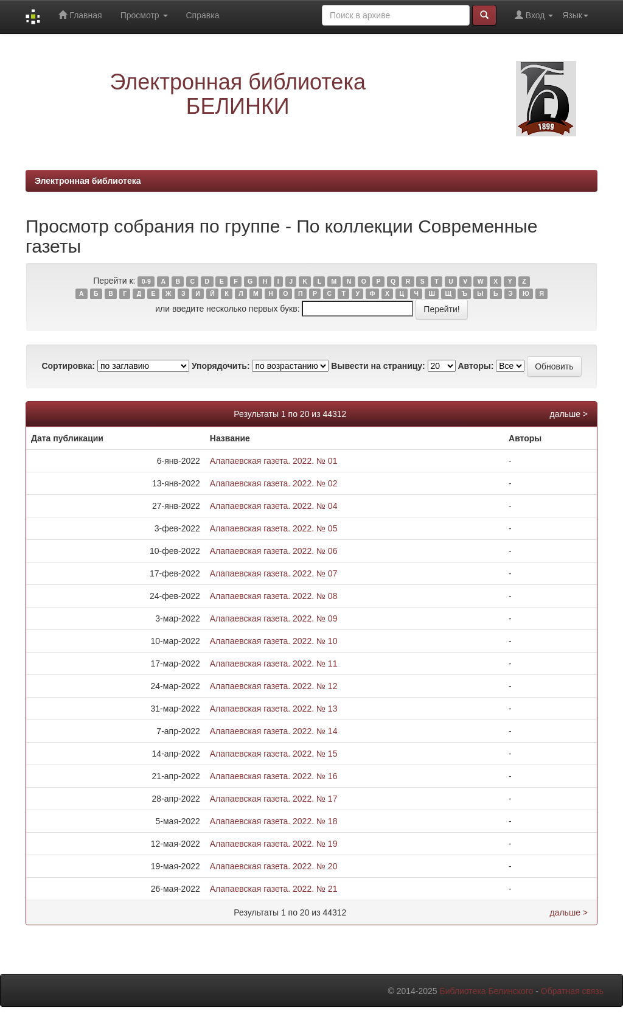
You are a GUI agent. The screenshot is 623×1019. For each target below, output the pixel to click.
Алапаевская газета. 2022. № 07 (274, 573)
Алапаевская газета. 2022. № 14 (274, 731)
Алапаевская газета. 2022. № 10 (274, 641)
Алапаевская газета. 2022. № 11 (274, 663)
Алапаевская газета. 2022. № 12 (274, 686)
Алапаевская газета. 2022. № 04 (274, 506)
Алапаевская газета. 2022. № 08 (274, 596)
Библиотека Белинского (486, 991)
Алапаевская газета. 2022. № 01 (274, 461)
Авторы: (475, 366)
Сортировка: (68, 366)
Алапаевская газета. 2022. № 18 (274, 821)
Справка (203, 15)
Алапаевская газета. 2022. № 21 (274, 889)
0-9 (146, 281)
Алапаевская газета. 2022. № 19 (274, 844)
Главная (80, 15)
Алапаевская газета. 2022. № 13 (274, 708)
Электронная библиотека (88, 181)
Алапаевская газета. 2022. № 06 (274, 551)
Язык (575, 15)
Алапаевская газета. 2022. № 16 (274, 776)
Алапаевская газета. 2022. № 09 (274, 618)
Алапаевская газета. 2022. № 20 (274, 866)
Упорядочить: (221, 366)
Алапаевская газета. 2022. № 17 (274, 799)
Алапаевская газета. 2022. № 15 (274, 753)
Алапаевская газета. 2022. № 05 (274, 528)
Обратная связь (572, 991)
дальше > (568, 414)
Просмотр (144, 15)
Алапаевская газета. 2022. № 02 (274, 483)
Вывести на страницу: (378, 366)
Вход (534, 15)
